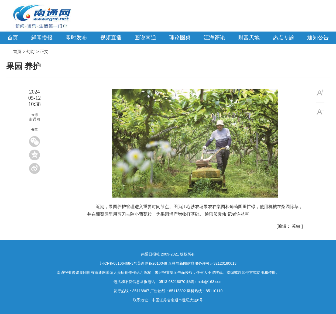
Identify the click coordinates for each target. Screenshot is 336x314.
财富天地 (249, 37)
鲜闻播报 (42, 37)
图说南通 (145, 37)
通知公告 (318, 37)
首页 (12, 37)
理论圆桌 (180, 37)
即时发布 (76, 37)
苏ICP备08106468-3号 (118, 263)
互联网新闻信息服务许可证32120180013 (202, 263)
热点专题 (283, 37)
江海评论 (214, 37)
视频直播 (111, 37)
